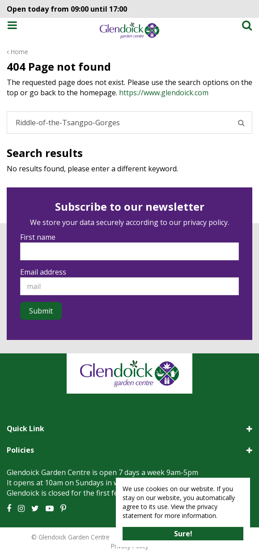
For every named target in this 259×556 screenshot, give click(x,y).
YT (50, 508)
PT (63, 508)
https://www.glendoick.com (163, 93)
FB (9, 508)
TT (35, 508)
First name (37, 237)
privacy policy (205, 222)
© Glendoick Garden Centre (70, 537)
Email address (43, 272)
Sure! (183, 534)
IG (21, 508)
